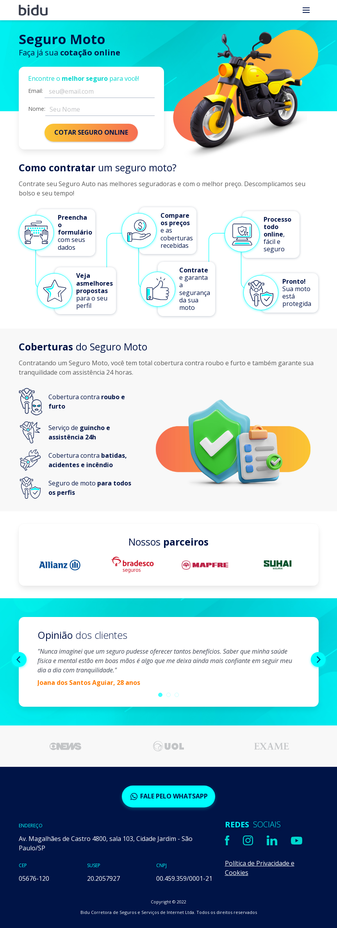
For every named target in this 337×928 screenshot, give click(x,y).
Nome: (36, 108)
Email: (35, 90)
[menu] (306, 10)
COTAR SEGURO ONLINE (91, 132)
